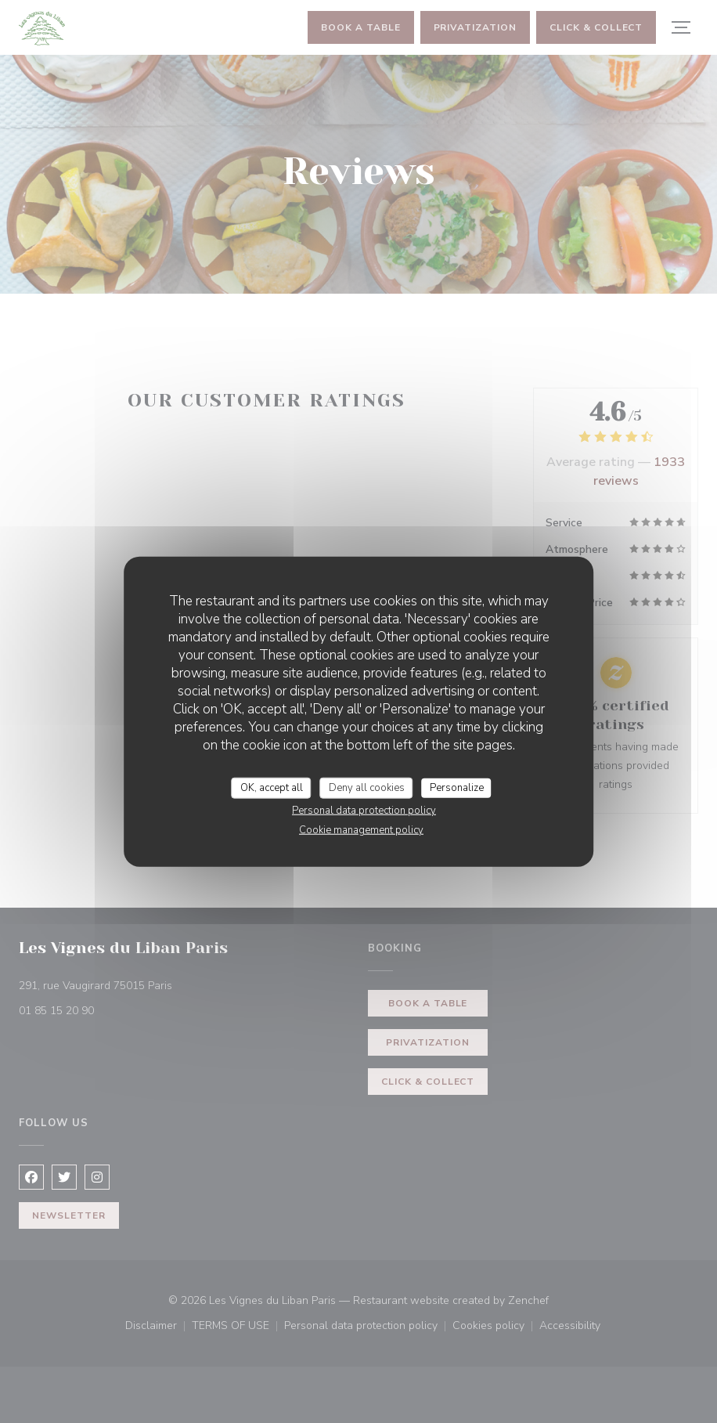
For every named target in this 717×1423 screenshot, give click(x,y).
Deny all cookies (367, 787)
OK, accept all (271, 787)
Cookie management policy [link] (361, 830)
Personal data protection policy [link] (364, 811)
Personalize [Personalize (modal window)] (457, 787)
